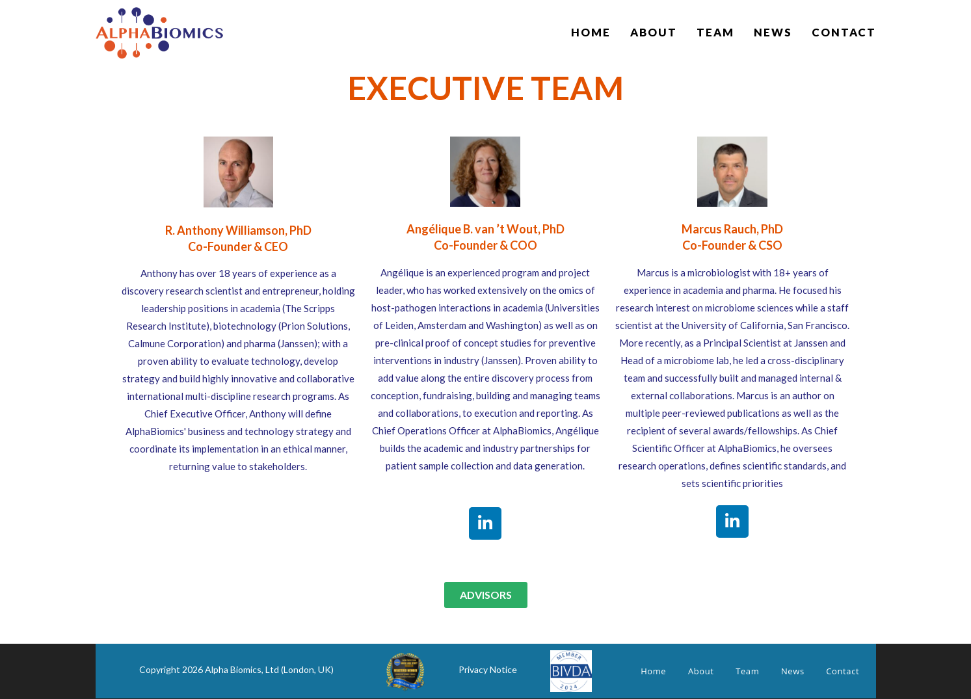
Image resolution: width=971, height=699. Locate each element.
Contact (842, 671)
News (793, 671)
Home (653, 671)
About (701, 671)
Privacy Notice (488, 669)
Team (747, 671)
